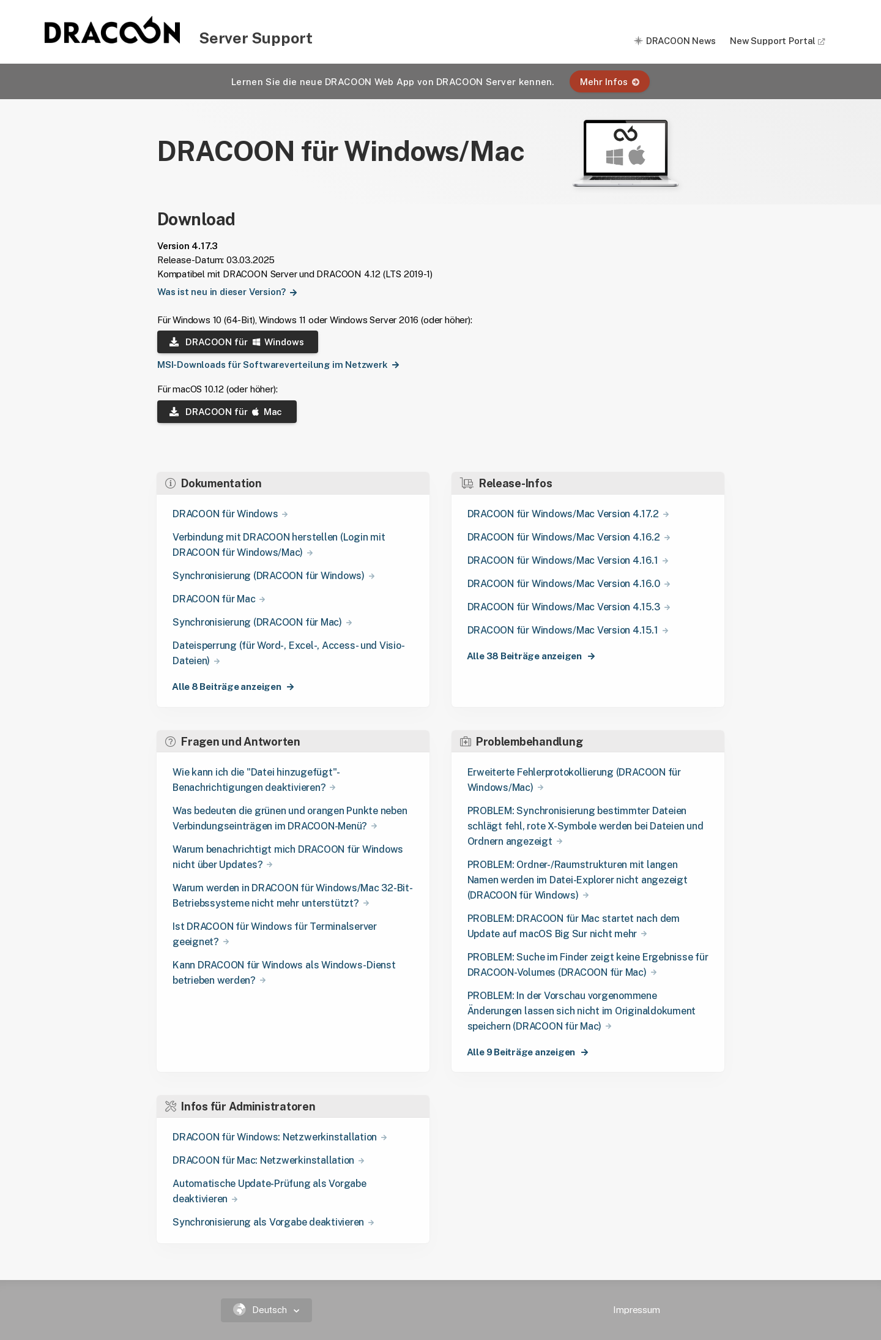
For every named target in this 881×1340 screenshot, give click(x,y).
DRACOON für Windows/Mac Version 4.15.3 (563, 607)
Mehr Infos (609, 82)
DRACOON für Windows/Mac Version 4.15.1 (562, 630)
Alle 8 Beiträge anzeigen (227, 686)
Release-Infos (506, 483)
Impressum (636, 1309)
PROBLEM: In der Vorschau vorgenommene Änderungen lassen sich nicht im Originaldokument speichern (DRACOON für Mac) (581, 1011)
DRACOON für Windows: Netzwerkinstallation (275, 1137)
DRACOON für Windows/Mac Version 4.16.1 (562, 560)
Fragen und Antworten (232, 741)
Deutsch (261, 1309)
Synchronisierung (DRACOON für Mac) (257, 622)
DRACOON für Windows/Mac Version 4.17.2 (563, 514)
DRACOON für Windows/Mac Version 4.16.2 (563, 537)
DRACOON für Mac (225, 411)
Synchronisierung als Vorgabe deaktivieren (268, 1222)
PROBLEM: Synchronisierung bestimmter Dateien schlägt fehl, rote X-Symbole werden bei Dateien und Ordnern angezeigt (585, 826)
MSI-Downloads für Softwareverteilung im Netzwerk (267, 364)
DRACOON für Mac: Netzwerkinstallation (263, 1160)
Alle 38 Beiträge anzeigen (525, 656)
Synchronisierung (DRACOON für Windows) (269, 576)
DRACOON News (681, 41)
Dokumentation (213, 483)
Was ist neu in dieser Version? (216, 291)
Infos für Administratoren (240, 1106)
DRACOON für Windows (236, 342)
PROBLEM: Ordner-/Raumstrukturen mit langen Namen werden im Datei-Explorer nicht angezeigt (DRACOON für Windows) (577, 880)
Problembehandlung (521, 741)
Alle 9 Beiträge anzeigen (522, 1052)
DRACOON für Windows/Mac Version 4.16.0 (563, 584)
